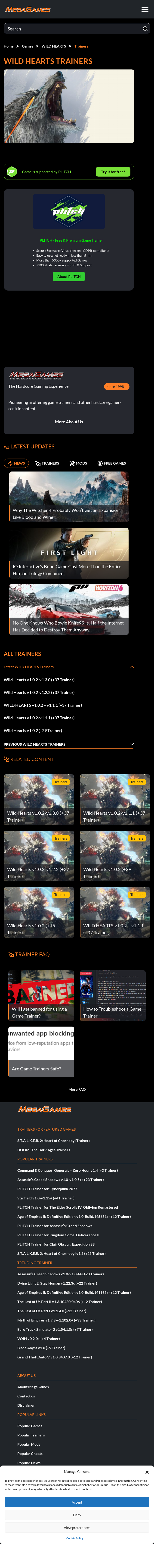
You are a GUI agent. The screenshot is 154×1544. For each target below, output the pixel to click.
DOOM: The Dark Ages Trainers (43, 1149)
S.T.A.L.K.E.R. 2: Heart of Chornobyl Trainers (53, 1140)
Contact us (26, 1396)
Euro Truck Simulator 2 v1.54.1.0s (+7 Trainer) (55, 1329)
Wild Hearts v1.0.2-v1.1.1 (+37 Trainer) (39, 717)
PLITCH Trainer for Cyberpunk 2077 (47, 1189)
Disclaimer (26, 1405)
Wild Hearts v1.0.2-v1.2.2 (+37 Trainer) (39, 692)
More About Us (69, 421)
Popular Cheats (30, 1453)
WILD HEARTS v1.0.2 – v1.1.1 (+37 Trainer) (43, 705)
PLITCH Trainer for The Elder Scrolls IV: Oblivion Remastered (67, 1207)
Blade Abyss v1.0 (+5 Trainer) (41, 1348)
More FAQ (77, 1089)
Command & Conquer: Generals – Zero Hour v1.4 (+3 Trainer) (67, 1170)
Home (9, 46)
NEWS (16, 463)
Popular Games (29, 1426)
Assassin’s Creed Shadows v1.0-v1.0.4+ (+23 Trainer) (60, 1274)
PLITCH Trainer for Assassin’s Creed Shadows (54, 1225)
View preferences (77, 1528)
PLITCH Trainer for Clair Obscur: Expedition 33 (56, 1244)
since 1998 (115, 386)
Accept (77, 1502)
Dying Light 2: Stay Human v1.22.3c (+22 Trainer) (57, 1283)
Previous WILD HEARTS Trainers (34, 744)
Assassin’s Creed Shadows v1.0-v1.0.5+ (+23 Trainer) (60, 1179)
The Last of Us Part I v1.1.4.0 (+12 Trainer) (51, 1311)
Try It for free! (113, 171)
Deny (77, 1515)
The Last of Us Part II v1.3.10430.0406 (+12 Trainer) (59, 1301)
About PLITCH (69, 276)
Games (27, 46)
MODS (78, 463)
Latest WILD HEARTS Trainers (29, 666)
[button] (147, 1471)
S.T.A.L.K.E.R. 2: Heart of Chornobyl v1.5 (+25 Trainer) (61, 1253)
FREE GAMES (111, 463)
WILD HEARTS (54, 46)
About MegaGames (33, 1387)
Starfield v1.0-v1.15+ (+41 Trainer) (45, 1198)
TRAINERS (47, 463)
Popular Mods (28, 1444)
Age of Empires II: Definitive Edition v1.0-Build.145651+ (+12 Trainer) (74, 1216)
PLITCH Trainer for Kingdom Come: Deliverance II (58, 1235)
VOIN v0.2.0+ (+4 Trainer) (38, 1338)
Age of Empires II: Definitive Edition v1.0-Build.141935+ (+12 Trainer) (74, 1292)
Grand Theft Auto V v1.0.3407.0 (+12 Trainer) (54, 1357)
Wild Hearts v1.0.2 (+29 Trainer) (33, 730)
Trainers (81, 46)
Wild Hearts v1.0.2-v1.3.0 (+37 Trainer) (39, 679)
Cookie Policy (74, 1538)
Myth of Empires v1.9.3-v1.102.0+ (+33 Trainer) (56, 1320)
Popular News (28, 1462)
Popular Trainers (31, 1435)
